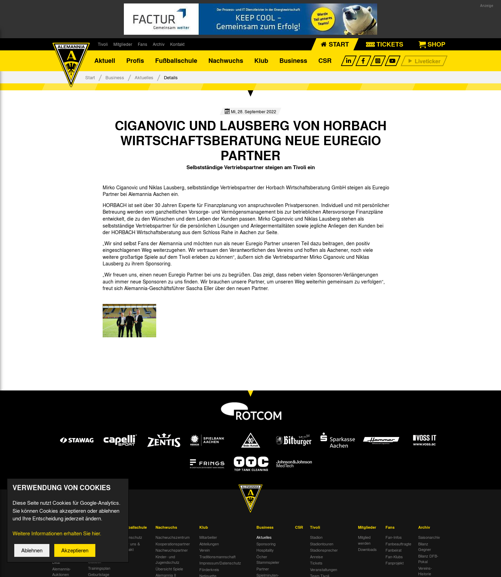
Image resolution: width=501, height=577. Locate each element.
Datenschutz (131, 537)
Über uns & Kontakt (130, 546)
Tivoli (103, 44)
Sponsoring (266, 543)
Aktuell (104, 60)
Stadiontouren (321, 543)
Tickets (316, 563)
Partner (262, 568)
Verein (204, 550)
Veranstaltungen (323, 569)
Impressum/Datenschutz (220, 563)
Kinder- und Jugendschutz (168, 559)
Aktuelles (144, 77)
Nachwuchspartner (172, 550)
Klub (261, 60)
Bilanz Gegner (424, 546)
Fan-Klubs (394, 556)
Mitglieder (122, 44)
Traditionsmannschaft (217, 556)
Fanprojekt (394, 563)
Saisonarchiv (429, 537)
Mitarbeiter (208, 537)
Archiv (159, 44)
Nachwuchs (225, 60)
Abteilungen (209, 543)
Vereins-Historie (425, 571)
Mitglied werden (364, 540)
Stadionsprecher (324, 550)
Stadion (316, 537)
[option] (129, 320)
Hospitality (265, 550)
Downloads (367, 549)
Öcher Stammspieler (267, 559)
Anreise (316, 556)
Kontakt (177, 44)
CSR (325, 60)
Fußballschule (176, 60)
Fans (142, 44)
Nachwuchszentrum (173, 537)
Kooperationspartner (173, 543)
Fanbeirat (393, 550)
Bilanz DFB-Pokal (428, 558)
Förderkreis (209, 569)
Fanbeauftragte (398, 543)
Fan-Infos (393, 537)
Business (293, 60)
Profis (135, 60)
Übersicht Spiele (169, 568)
